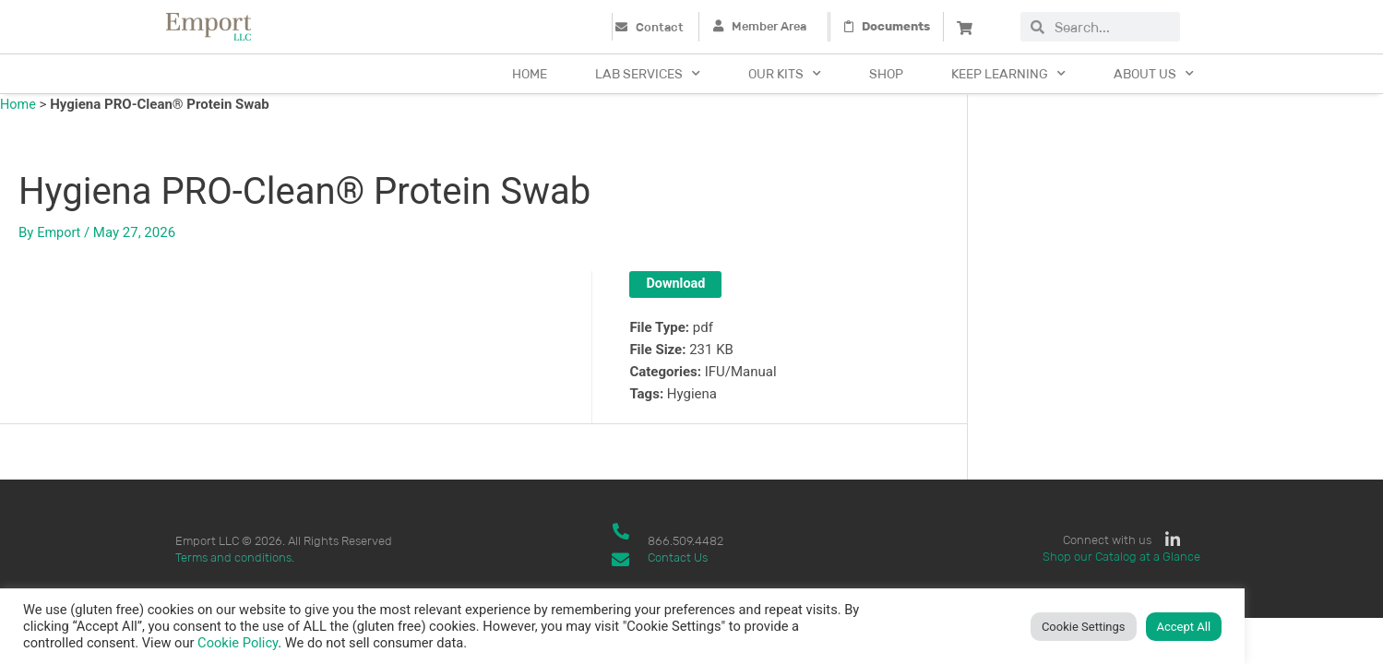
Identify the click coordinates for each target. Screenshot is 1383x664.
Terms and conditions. (234, 557)
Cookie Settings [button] (1084, 627)
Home (529, 73)
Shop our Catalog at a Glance (1121, 557)
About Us (1154, 74)
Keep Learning (1008, 74)
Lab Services (647, 74)
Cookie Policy (237, 642)
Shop (886, 73)
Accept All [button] (1184, 627)
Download (677, 284)
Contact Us (678, 557)
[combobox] (1112, 27)
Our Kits (784, 74)
